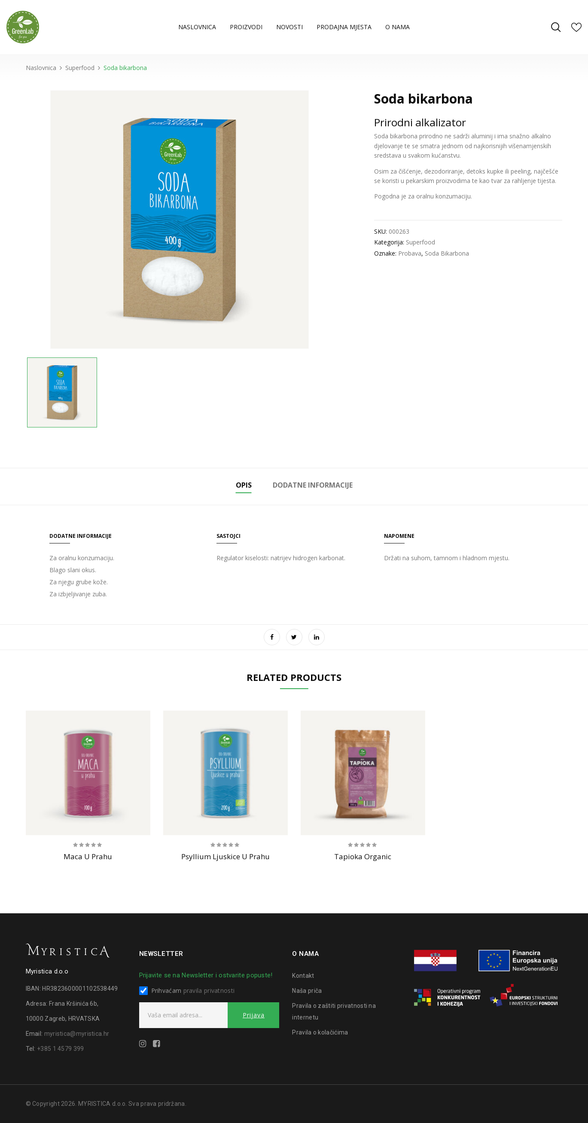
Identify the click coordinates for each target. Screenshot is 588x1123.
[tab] (244, 486)
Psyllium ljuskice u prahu (225, 856)
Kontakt (303, 975)
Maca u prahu (88, 856)
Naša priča (307, 990)
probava (409, 253)
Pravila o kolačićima (320, 1032)
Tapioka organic (362, 856)
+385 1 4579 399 (60, 1048)
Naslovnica (41, 68)
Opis (244, 485)
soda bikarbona (447, 253)
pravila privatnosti (209, 990)
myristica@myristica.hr (77, 1033)
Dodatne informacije (313, 485)
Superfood (79, 68)
